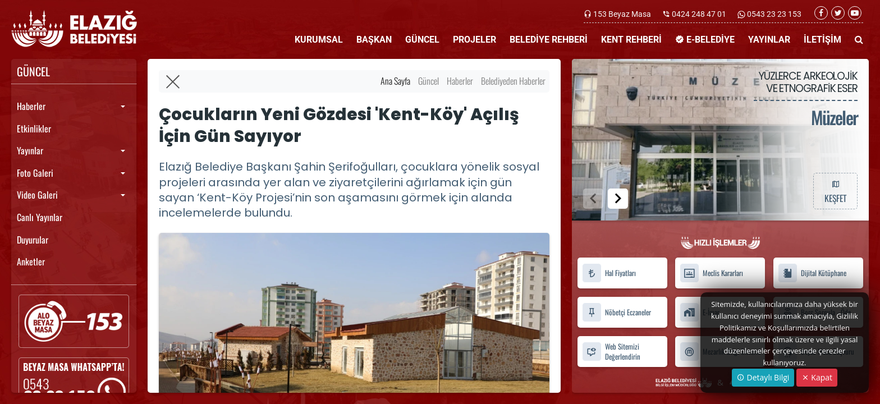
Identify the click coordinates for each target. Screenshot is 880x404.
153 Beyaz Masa (622, 14)
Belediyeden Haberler (513, 81)
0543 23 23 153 (773, 14)
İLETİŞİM (822, 39)
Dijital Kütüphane (812, 273)
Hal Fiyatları (609, 273)
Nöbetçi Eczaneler (616, 312)
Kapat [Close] (816, 377)
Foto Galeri (35, 173)
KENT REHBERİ (631, 39)
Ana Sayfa (395, 81)
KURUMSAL (319, 39)
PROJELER (474, 39)
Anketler (31, 261)
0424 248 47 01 (699, 14)
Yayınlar (30, 150)
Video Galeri (37, 194)
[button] (618, 199)
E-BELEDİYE (705, 39)
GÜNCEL (422, 39)
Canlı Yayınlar (39, 217)
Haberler (31, 106)
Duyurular (32, 239)
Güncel (428, 81)
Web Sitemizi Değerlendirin (611, 351)
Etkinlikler (34, 128)
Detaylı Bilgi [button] (763, 377)
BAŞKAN (374, 39)
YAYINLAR (769, 39)
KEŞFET (835, 191)
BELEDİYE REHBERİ (549, 39)
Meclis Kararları (711, 273)
